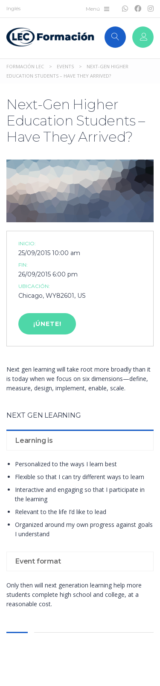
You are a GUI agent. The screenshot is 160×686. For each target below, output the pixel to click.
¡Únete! (47, 324)
